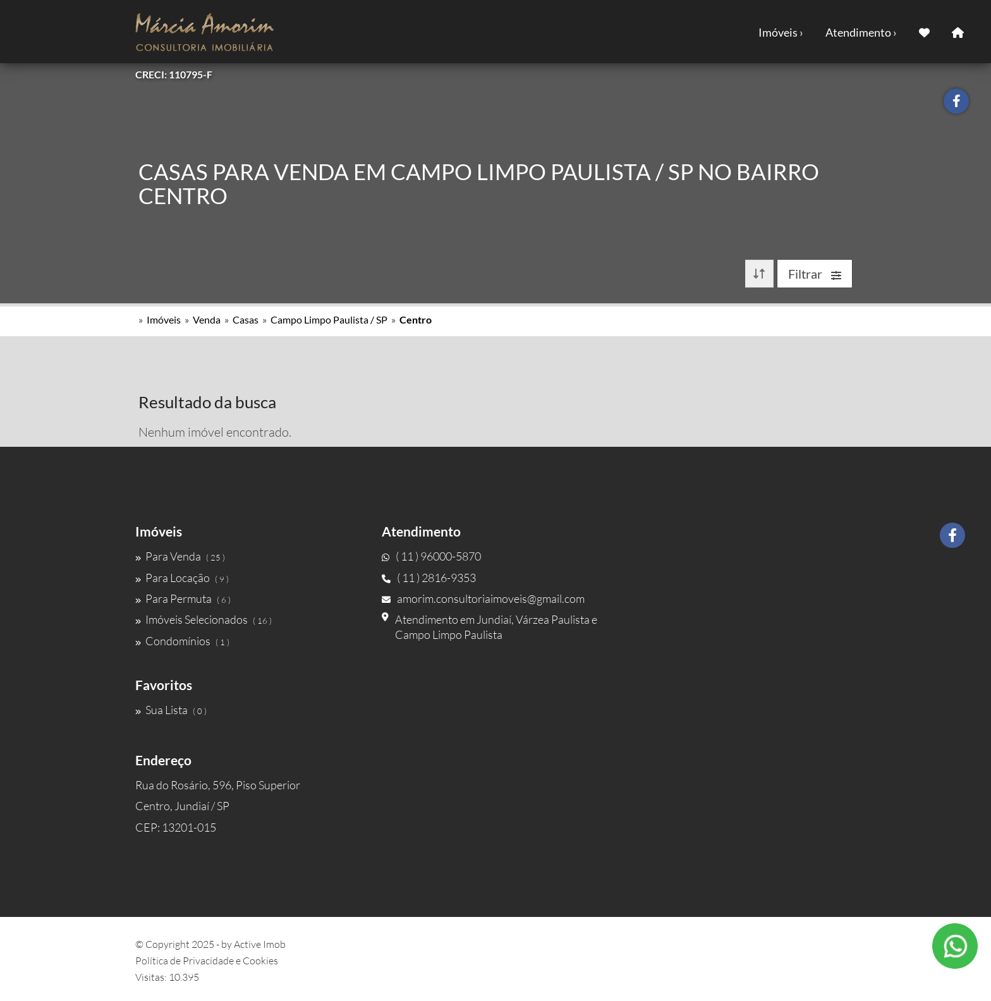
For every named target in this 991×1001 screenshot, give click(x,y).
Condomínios (182, 641)
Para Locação (182, 578)
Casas (245, 319)
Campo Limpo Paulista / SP (329, 319)
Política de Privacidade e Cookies (206, 960)
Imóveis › (780, 32)
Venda (207, 319)
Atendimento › (861, 32)
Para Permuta (183, 598)
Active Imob (260, 944)
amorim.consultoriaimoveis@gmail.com (483, 598)
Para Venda (180, 556)
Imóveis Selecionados (203, 619)
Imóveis (164, 319)
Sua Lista (171, 710)
